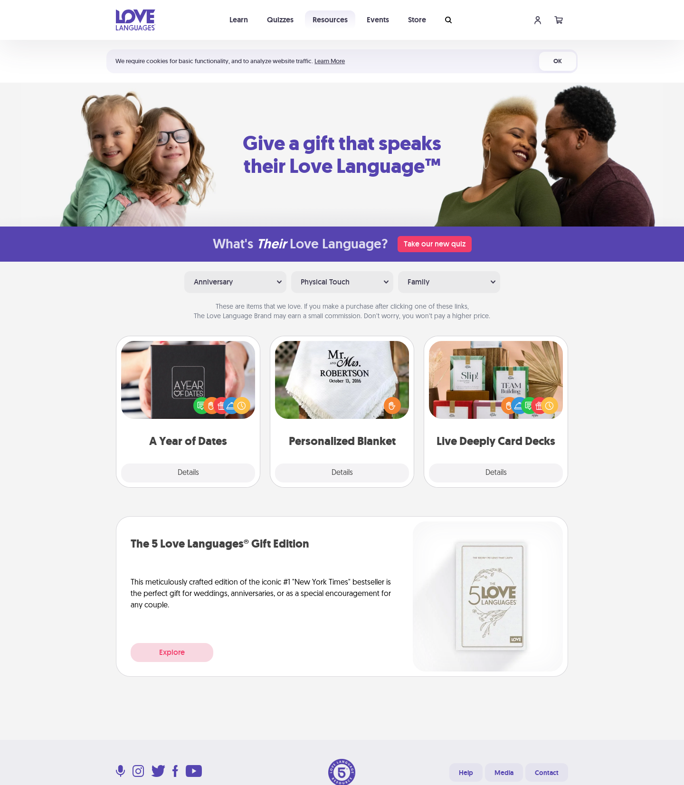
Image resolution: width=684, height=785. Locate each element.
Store (417, 20)
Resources (330, 20)
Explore (172, 652)
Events (378, 20)
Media (503, 772)
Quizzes (280, 20)
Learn (238, 20)
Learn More (329, 61)
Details (188, 473)
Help (466, 772)
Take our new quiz (435, 244)
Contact (547, 772)
